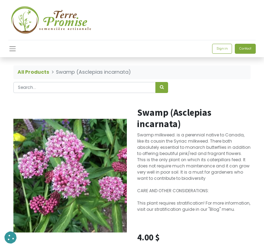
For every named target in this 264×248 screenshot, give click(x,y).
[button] (10, 237)
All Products (33, 72)
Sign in (222, 48)
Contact (245, 48)
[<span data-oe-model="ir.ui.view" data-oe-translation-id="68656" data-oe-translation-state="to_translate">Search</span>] (161, 87)
